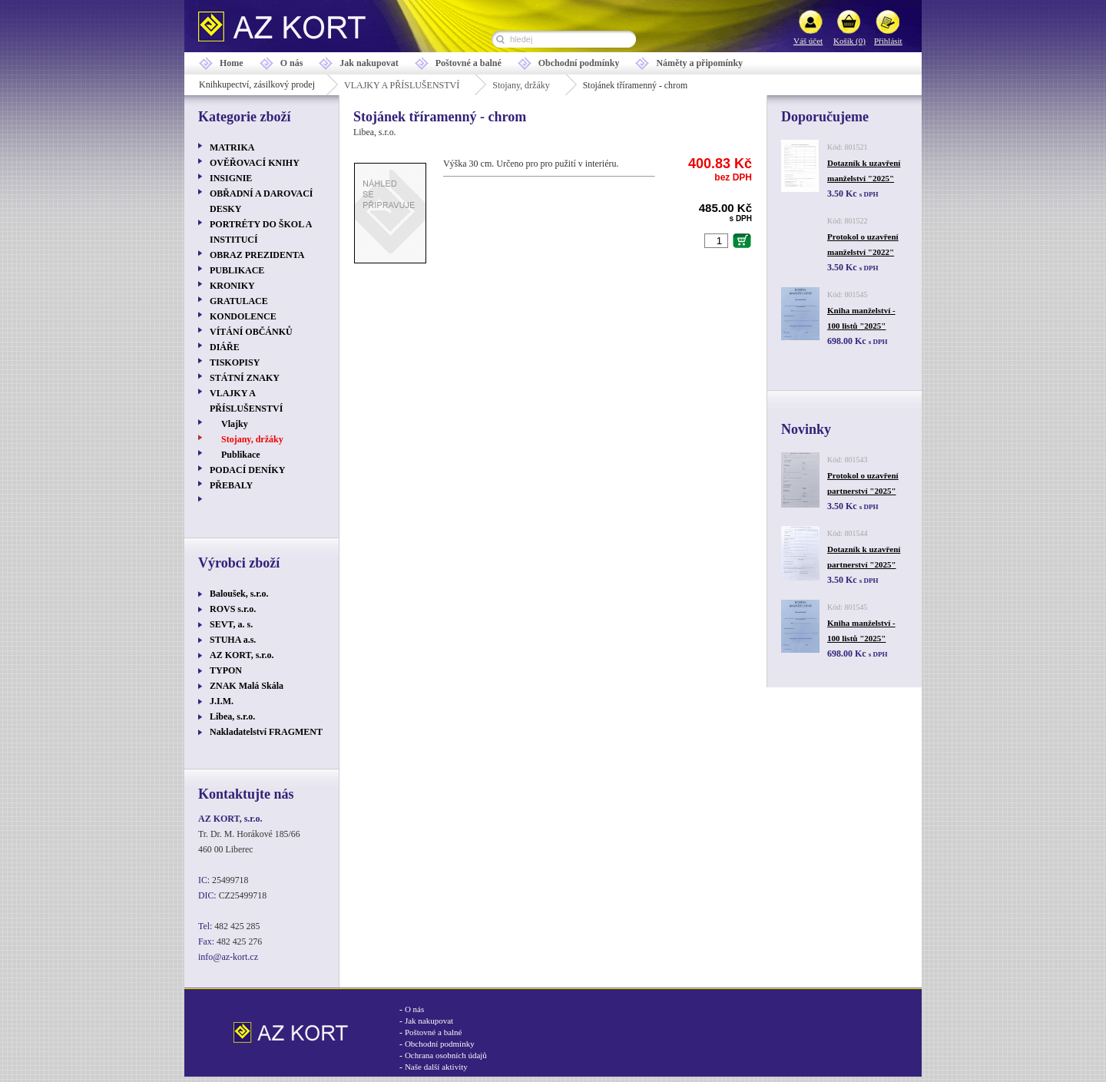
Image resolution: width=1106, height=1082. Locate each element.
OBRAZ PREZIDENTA (257, 255)
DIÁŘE (225, 347)
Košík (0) (849, 40)
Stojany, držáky (521, 85)
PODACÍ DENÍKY (247, 470)
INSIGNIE (231, 178)
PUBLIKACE (237, 270)
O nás (291, 63)
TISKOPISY (235, 362)
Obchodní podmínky (579, 63)
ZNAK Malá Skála (246, 685)
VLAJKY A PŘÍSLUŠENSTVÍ (401, 85)
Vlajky (234, 424)
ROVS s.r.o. (233, 609)
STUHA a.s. (233, 639)
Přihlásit (888, 40)
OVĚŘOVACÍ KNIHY (255, 162)
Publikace (240, 454)
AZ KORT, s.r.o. (242, 655)
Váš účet (808, 40)
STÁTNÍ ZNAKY (245, 377)
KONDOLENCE (243, 316)
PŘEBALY (231, 485)
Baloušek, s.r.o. (239, 593)
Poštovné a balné (468, 63)
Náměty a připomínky (699, 63)
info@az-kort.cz (228, 956)
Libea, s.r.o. (232, 716)
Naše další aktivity (436, 1066)
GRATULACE (239, 301)
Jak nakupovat (368, 63)
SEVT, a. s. (231, 624)
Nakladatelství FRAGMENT (266, 731)
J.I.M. (221, 701)
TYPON (226, 670)
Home (231, 63)
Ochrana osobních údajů (446, 1055)
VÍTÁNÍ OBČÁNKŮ (251, 331)
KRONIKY (232, 285)
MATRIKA (232, 147)
